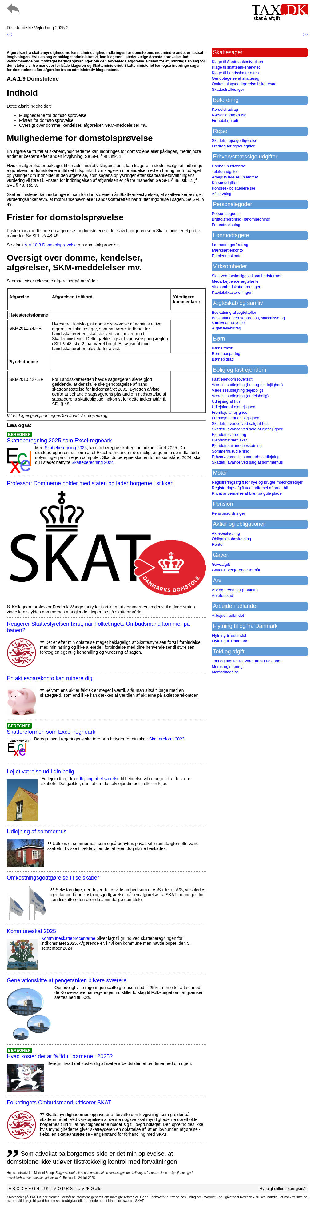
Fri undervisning (226, 224)
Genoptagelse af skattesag (235, 78)
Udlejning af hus (226, 401)
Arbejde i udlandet (228, 615)
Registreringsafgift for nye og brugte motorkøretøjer (257, 482)
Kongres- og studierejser (233, 188)
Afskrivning (221, 193)
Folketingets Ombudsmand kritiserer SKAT (59, 1102)
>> (305, 34)
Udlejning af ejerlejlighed (233, 407)
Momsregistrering (227, 666)
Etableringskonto (226, 255)
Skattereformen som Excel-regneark (51, 732)
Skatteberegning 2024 (92, 462)
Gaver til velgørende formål (236, 570)
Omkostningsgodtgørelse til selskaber (53, 878)
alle (98, 1188)
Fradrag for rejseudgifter (233, 146)
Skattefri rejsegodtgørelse (234, 140)
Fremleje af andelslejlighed (235, 418)
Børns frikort (222, 348)
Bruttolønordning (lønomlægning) (241, 219)
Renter (218, 544)
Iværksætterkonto (227, 250)
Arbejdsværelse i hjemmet (235, 177)
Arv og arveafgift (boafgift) (235, 590)
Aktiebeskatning (226, 533)
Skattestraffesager (228, 89)
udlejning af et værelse (98, 778)
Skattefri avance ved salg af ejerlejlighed (247, 429)
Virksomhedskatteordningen (236, 287)
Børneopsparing (226, 353)
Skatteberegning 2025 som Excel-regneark (59, 440)
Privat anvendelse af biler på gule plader (247, 493)
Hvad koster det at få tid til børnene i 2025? (60, 1056)
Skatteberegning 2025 (66, 447)
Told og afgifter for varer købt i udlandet (246, 661)
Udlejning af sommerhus (36, 831)
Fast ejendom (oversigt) (233, 379)
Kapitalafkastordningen (232, 292)
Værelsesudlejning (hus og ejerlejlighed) (247, 384)
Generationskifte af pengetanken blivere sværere (66, 980)
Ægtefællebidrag (226, 328)
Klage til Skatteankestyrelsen (237, 61)
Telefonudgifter (225, 171)
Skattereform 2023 (167, 738)
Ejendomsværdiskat (229, 440)
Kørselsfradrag (225, 109)
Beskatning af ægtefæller (234, 312)
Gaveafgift (221, 564)
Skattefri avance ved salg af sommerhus (247, 462)
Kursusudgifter (224, 182)
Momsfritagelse (225, 672)
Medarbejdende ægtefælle (235, 281)
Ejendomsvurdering (229, 434)
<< (9, 34)
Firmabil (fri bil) (225, 120)
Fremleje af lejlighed (229, 412)
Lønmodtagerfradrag (230, 244)
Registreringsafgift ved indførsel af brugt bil (250, 487)
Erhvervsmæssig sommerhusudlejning (245, 456)
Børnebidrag (223, 359)
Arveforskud (222, 595)
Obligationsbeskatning (231, 539)
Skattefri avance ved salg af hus (240, 423)
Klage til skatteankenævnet (236, 67)
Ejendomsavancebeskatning (237, 445)
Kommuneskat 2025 (31, 931)
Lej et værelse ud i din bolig (40, 771)
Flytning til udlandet (229, 635)
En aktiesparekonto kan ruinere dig (49, 678)
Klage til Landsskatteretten (235, 72)
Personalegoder (226, 213)
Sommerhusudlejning (230, 451)
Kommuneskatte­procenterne (68, 938)
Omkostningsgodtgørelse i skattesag (244, 84)
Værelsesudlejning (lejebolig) (237, 390)
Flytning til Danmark (229, 641)
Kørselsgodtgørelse (229, 115)
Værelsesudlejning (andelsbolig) (240, 395)
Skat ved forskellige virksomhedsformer (246, 275)
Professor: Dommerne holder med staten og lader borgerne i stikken (90, 483)
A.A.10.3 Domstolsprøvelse (51, 244)
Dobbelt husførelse (228, 166)
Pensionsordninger (228, 513)
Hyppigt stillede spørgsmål (283, 1188)
